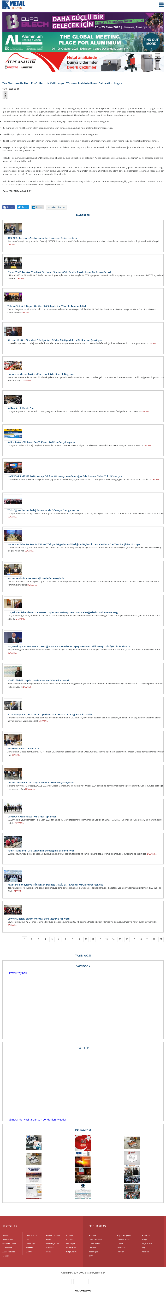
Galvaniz (69, 1239)
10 (86, 939)
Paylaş (10, 207)
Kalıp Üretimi (71, 1251)
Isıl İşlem (69, 1235)
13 (106, 939)
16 (127, 939)
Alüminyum (7, 1247)
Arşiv (144, 1247)
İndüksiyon (70, 1243)
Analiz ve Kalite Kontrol (8, 1252)
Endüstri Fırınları (53, 1235)
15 (120, 939)
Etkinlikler (121, 1247)
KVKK (91, 1256)
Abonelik (145, 1251)
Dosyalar (92, 1247)
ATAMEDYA (83, 1291)
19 (147, 939)
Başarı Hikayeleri (124, 1235)
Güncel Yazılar (94, 1243)
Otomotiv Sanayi (9, 1243)
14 (113, 939)
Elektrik (29, 1251)
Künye (144, 1239)
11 (93, 939)
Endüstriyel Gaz (52, 1243)
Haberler (92, 1235)
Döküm (5, 1235)
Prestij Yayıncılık (18, 973)
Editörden (146, 1235)
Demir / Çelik (7, 1239)
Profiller (120, 1251)
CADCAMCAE (31, 1235)
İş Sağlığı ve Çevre (71, 1248)
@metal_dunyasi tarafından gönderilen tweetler (37, 1119)
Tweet (24, 207)
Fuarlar (120, 1243)
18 (140, 939)
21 (161, 939)
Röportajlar (93, 1251)
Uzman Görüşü (123, 1239)
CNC (28, 1239)
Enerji (48, 1239)
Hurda (48, 1251)
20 (154, 939)
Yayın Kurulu (147, 1243)
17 (134, 939)
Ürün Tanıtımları (95, 1239)
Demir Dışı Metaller (30, 1244)
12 (100, 939)
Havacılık (49, 1247)
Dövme (29, 1247)
